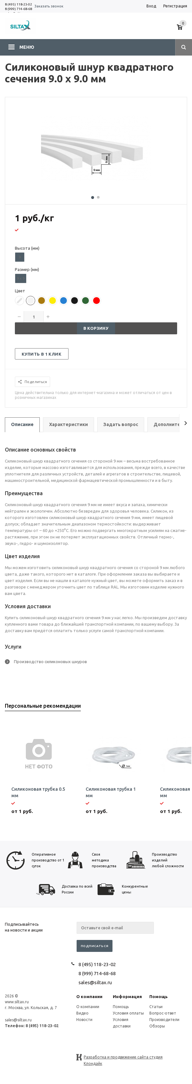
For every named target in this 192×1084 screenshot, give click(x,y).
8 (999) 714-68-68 (18, 9)
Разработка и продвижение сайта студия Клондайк (123, 1057)
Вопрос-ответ (162, 1013)
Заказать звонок (49, 6)
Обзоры (157, 1026)
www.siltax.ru (17, 1002)
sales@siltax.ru (95, 982)
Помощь (158, 996)
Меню (26, 47)
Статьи (156, 1007)
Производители (164, 1019)
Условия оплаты (128, 1013)
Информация (127, 996)
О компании (89, 996)
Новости (84, 1019)
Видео (82, 1013)
